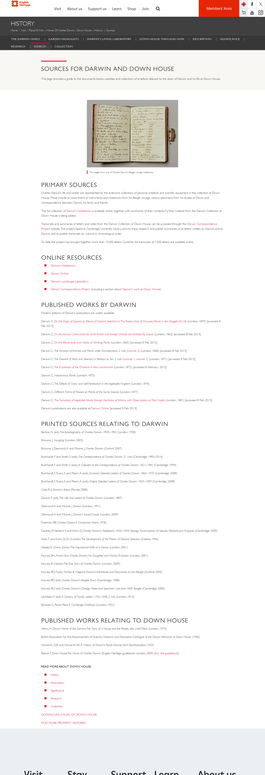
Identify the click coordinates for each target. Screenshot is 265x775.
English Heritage (26, 7)
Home (14, 30)
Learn (117, 9)
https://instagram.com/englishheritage (260, 12)
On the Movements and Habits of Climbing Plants (82, 342)
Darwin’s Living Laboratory (109, 39)
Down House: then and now (162, 39)
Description (202, 39)
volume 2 (133, 351)
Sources (40, 46)
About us (74, 9)
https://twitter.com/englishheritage (260, 4)
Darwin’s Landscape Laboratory (70, 281)
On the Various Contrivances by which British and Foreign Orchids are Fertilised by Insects (104, 334)
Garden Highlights (64, 39)
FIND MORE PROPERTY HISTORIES (63, 723)
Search (158, 9)
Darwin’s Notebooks (78, 211)
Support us (97, 9)
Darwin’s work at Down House (141, 289)
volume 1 (129, 359)
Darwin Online (59, 273)
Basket (243, 12)
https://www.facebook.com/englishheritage (252, 4)
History (99, 30)
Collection (64, 46)
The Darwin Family (25, 39)
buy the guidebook (166, 653)
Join (145, 9)
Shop (131, 9)
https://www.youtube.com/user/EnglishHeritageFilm (252, 12)
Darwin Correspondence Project (70, 289)
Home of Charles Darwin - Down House (69, 30)
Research (18, 46)
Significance (230, 39)
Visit (57, 9)
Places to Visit (36, 30)
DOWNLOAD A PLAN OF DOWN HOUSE (69, 714)
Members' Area (219, 8)
